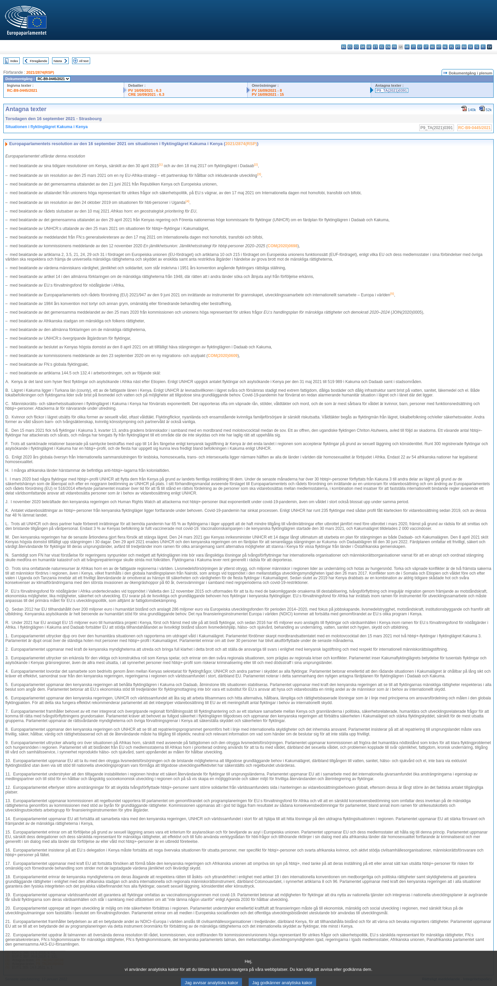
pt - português (457, 46)
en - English (388, 46)
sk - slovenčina (470, 46)
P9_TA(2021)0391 (392, 90)
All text (83, 61)
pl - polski (451, 46)
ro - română (464, 46)
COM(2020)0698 (282, 246)
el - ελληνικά (381, 46)
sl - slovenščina (476, 46)
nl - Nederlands (445, 46)
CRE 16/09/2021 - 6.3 (146, 94)
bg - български (343, 46)
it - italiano (413, 46)
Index (14, 61)
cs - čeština (356, 46)
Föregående (38, 61)
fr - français (394, 46)
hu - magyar (432, 46)
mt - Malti (438, 46)
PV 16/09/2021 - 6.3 (145, 90)
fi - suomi (483, 46)
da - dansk (362, 46)
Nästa (58, 61)
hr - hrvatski (407, 46)
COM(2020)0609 (222, 355)
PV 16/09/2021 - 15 (268, 94)
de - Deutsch (368, 46)
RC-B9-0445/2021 (22, 90)
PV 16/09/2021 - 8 (267, 90)
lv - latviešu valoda (419, 46)
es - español (349, 46)
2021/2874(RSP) (40, 72)
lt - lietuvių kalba (426, 46)
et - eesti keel (375, 46)
